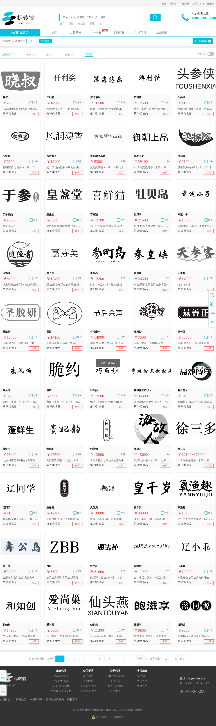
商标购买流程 (88, 685)
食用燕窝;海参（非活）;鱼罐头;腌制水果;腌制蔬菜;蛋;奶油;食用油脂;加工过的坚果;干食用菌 (196, 108)
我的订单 (197, 3)
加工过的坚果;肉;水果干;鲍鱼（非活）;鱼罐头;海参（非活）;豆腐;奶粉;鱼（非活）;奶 (21, 108)
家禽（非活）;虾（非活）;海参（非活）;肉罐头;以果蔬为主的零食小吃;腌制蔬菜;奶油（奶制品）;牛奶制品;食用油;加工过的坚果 (64, 401)
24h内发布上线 (61, 685)
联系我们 (142, 675)
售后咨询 (142, 680)
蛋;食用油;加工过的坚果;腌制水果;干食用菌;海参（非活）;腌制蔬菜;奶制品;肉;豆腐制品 (64, 284)
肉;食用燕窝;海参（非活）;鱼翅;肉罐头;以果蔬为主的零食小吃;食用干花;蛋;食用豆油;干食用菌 (152, 167)
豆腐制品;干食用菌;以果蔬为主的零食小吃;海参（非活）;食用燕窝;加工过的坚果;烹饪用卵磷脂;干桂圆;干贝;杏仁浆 (196, 636)
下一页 (140, 658)
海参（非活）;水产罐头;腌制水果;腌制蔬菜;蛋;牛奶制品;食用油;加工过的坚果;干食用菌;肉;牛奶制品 (108, 284)
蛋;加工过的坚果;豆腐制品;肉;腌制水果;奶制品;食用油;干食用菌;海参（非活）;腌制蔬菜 (64, 167)
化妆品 (81, 23)
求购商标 (119, 32)
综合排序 (7, 54)
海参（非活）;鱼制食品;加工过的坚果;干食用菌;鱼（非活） (108, 108)
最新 (67, 54)
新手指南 (88, 675)
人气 (28, 54)
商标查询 (72, 699)
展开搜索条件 (200, 41)
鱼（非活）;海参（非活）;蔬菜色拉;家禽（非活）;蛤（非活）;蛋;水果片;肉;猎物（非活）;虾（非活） (152, 577)
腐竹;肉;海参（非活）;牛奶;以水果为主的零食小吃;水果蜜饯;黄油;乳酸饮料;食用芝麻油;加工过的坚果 (108, 343)
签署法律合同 (115, 685)
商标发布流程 (88, 691)
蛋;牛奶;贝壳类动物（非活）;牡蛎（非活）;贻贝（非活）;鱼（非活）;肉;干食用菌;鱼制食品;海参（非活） (152, 226)
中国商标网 (36, 699)
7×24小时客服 (61, 680)
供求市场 (140, 32)
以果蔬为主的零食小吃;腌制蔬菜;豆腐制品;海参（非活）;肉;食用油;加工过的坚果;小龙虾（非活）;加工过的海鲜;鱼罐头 (21, 284)
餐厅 (91, 23)
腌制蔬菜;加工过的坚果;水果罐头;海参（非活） (196, 401)
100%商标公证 (61, 675)
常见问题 (88, 680)
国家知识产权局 (55, 699)
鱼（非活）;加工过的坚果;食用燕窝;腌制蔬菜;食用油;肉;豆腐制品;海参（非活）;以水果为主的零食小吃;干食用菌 (64, 636)
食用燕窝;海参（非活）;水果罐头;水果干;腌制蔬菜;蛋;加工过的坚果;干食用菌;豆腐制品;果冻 (64, 460)
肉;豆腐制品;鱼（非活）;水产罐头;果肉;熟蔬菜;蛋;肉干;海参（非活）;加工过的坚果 (108, 577)
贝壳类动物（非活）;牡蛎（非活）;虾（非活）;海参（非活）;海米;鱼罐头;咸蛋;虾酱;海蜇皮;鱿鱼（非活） (108, 167)
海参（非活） (10, 226)
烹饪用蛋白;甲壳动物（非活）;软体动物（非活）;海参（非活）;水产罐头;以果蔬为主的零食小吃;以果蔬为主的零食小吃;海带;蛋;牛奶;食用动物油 (196, 519)
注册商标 (162, 32)
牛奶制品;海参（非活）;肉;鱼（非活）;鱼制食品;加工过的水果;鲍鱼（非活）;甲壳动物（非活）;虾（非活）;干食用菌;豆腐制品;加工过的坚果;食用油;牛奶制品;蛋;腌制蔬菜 (152, 460)
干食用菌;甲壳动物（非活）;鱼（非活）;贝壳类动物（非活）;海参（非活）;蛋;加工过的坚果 (64, 343)
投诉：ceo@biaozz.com (192, 678)
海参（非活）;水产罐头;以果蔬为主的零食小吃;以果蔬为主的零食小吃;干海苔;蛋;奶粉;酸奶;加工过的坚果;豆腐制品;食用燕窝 (196, 343)
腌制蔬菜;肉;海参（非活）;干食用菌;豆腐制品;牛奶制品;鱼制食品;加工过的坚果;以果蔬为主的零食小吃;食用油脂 (21, 167)
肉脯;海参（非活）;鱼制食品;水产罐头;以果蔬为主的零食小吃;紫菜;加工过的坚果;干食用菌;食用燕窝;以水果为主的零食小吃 (196, 226)
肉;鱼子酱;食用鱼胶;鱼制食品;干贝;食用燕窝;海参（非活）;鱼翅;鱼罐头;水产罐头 (152, 284)
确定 (182, 658)
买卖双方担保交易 (61, 691)
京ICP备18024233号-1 (133, 710)
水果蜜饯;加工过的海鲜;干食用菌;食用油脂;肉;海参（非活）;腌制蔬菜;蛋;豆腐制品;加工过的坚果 (196, 577)
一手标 (97, 32)
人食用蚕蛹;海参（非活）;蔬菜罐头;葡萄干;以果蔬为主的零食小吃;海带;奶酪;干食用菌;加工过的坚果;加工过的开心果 (196, 460)
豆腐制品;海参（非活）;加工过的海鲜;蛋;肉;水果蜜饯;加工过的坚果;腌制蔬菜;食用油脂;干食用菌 (21, 519)
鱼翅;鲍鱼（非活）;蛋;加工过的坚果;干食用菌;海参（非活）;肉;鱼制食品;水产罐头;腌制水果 (152, 636)
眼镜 (71, 23)
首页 (54, 32)
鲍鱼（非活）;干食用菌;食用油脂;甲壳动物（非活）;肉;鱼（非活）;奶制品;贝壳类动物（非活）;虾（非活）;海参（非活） (152, 108)
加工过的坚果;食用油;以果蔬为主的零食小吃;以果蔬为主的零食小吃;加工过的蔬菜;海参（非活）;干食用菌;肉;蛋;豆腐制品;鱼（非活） (64, 577)
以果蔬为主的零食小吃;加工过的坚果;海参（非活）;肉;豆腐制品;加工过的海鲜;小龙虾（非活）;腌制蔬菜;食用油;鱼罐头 (196, 167)
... (130, 658)
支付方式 (115, 680)
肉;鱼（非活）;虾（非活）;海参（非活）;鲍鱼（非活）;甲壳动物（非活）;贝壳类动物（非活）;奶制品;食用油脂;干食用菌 (21, 401)
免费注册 (185, 3)
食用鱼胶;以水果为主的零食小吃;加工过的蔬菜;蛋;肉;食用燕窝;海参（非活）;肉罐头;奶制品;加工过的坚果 (108, 460)
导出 (89, 54)
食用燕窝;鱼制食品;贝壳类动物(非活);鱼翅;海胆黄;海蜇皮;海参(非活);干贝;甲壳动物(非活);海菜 (21, 577)
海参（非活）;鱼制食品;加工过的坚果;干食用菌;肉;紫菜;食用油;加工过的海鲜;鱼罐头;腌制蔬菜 (152, 343)
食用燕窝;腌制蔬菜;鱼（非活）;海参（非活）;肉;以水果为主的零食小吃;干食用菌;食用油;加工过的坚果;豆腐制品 (64, 226)
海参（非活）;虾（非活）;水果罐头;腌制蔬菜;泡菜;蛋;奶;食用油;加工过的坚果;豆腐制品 (152, 519)
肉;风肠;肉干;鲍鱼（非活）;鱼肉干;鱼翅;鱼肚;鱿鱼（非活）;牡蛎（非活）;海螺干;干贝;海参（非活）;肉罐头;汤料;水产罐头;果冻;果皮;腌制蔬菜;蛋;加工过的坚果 (152, 401)
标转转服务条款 (115, 675)
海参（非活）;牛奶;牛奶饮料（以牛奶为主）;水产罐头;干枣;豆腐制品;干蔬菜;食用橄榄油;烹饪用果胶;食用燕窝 (21, 343)
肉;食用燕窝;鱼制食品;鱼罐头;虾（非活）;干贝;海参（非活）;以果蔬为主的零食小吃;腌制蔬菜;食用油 (21, 460)
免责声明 (142, 685)
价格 (48, 54)
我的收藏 (210, 3)
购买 (34, 114)
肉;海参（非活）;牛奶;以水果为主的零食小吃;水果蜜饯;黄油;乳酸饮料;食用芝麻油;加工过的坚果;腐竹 (64, 108)
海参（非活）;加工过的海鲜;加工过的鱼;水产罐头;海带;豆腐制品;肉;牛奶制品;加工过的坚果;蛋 (108, 519)
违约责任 (115, 691)
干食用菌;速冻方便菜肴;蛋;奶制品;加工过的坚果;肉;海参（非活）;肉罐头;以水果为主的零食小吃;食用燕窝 (64, 519)
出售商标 (75, 32)
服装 (61, 23)
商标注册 (21, 699)
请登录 (173, 3)
